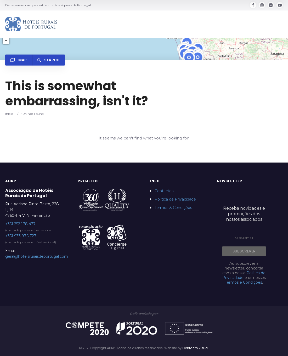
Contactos (164, 190)
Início (9, 114)
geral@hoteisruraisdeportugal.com (36, 256)
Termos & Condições (173, 207)
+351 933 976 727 (20, 236)
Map (18, 60)
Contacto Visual (195, 348)
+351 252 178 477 (20, 224)
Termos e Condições (243, 282)
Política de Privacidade (175, 199)
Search (48, 60)
